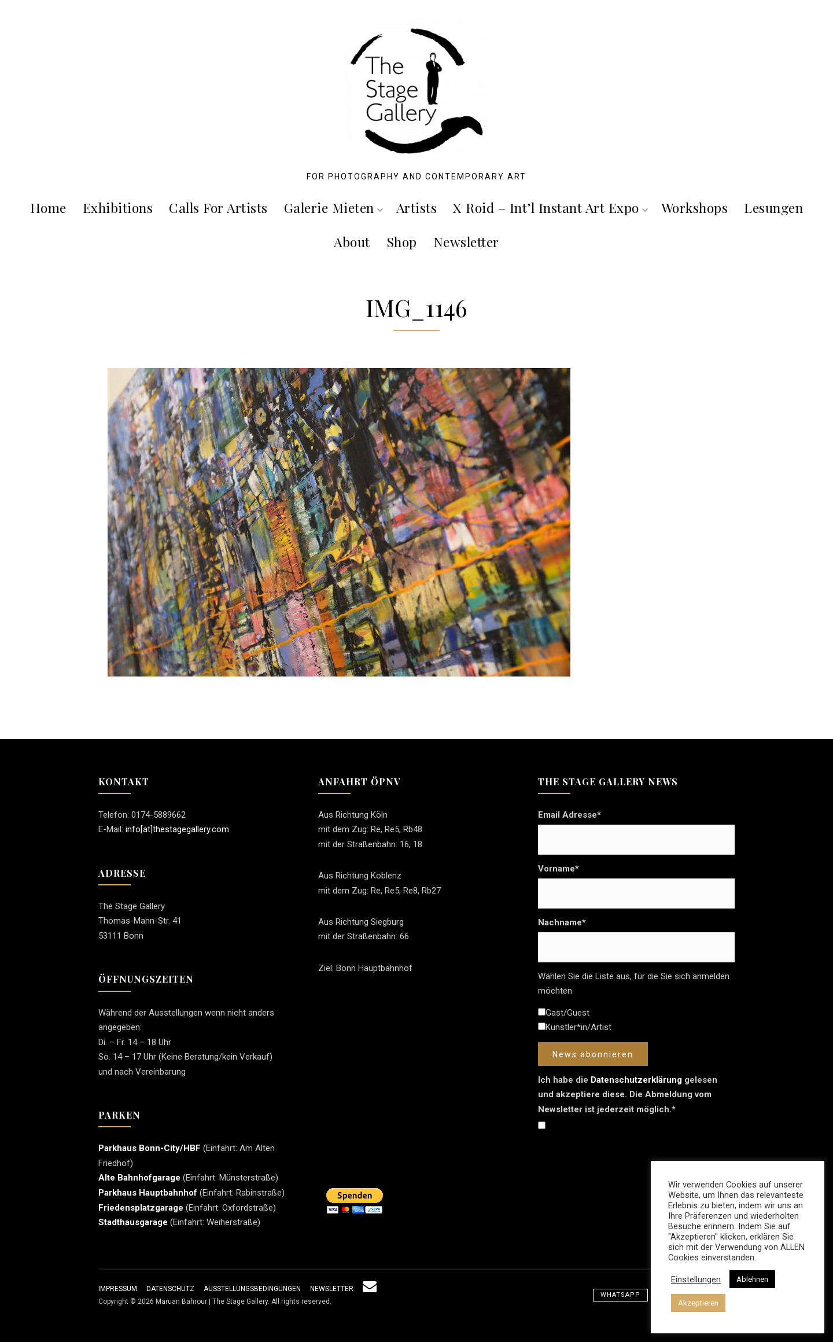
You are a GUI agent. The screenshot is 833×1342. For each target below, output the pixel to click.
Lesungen (773, 207)
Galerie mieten (333, 207)
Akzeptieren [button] (698, 1303)
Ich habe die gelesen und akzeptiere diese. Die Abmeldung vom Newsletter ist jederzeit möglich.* (627, 1095)
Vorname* (558, 868)
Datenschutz (170, 1289)
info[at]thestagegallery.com (177, 829)
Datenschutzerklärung (636, 1080)
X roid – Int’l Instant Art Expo (550, 207)
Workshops (694, 207)
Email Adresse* (569, 815)
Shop (401, 242)
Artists (416, 207)
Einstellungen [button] (696, 1279)
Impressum (117, 1289)
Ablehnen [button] (752, 1279)
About (352, 242)
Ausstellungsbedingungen (252, 1289)
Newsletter (466, 242)
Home (48, 207)
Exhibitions (118, 207)
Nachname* (562, 922)
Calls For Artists (218, 207)
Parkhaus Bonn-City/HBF (149, 1148)
